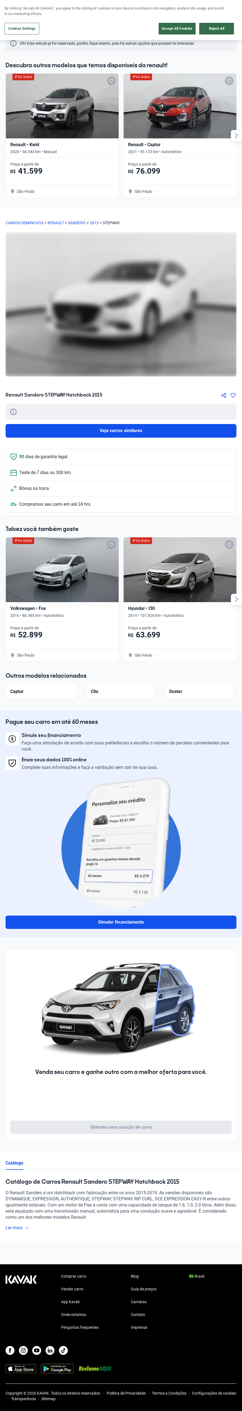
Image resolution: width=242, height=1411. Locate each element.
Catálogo (14, 1163)
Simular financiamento (121, 922)
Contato (138, 1314)
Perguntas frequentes (80, 1327)
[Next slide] (236, 135)
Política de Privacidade (126, 1393)
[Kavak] (13, 8)
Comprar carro (73, 1276)
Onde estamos (73, 1314)
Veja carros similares (121, 430)
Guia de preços (143, 1289)
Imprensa (139, 1327)
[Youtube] (36, 1350)
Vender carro (72, 1289)
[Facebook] (10, 1350)
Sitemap (48, 1399)
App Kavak (70, 1302)
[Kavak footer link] (21, 1302)
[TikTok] (63, 1350)
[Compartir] (223, 395)
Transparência (23, 1399)
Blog (135, 1276)
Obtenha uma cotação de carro (121, 1127)
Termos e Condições (169, 1393)
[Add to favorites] (111, 80)
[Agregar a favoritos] (233, 395)
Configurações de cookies (214, 1393)
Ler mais (17, 1227)
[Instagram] (23, 1350)
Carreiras (139, 1302)
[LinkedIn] (50, 1350)
